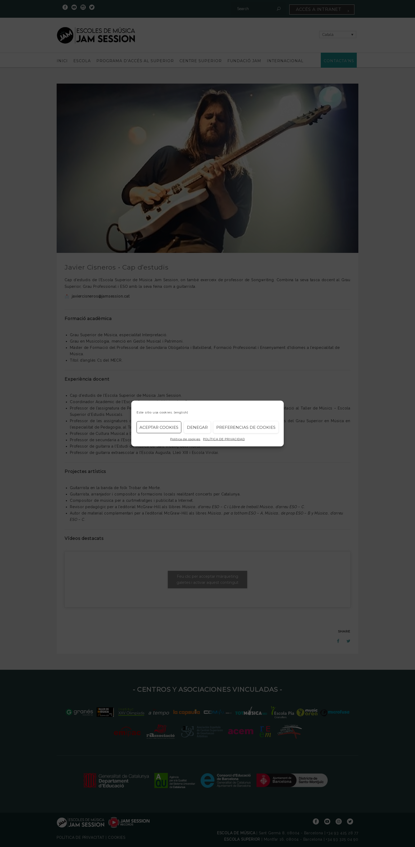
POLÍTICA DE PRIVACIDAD (224, 439)
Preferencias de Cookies (246, 427)
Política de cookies (185, 439)
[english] (181, 412)
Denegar (197, 427)
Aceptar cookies (158, 427)
